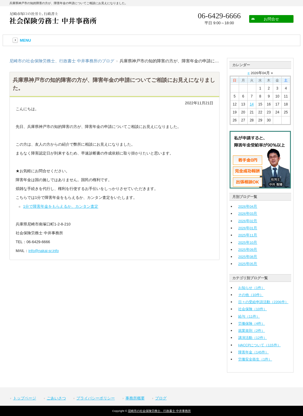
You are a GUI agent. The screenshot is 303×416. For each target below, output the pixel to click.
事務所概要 (135, 398)
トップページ (24, 398)
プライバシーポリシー (95, 398)
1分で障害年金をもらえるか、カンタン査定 (60, 206)
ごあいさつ (56, 398)
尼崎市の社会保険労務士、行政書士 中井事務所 (159, 410)
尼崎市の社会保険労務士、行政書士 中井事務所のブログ (61, 60)
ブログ (161, 398)
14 (252, 104)
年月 (247, 206)
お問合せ (271, 19)
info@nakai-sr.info (43, 250)
